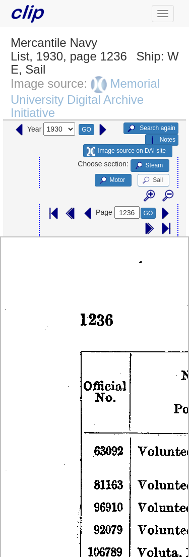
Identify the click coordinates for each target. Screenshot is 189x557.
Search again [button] (151, 128)
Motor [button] (111, 180)
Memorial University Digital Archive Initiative (85, 98)
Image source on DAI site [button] (126, 151)
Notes (161, 140)
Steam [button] (148, 165)
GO (86, 129)
